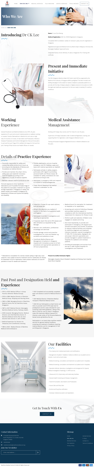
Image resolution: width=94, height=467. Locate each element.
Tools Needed (74, 3)
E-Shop (85, 438)
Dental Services (61, 3)
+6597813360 (6, 442)
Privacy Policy (70, 445)
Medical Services (37, 3)
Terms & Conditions (88, 443)
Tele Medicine (49, 3)
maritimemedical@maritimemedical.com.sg (14, 445)
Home (16, 3)
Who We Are (24, 3)
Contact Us (84, 3)
